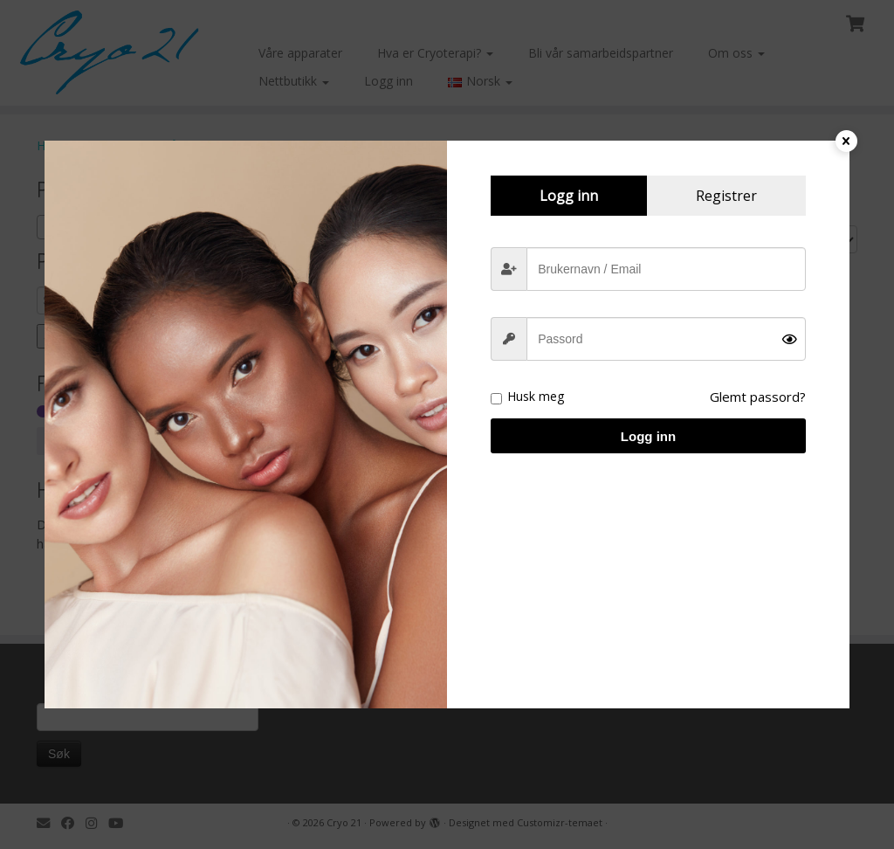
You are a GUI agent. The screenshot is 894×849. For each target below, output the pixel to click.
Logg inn (648, 436)
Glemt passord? (758, 396)
